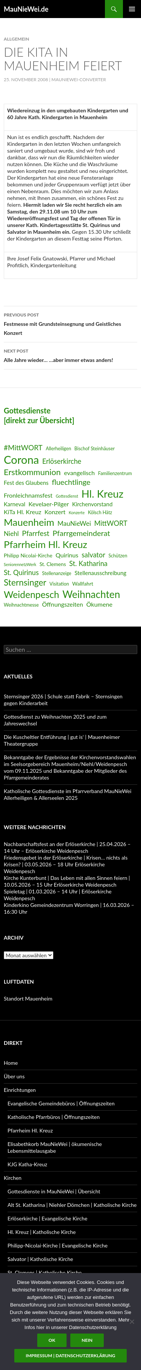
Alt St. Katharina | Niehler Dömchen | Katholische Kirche (72, 1205)
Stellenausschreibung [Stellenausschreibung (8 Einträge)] (100, 572)
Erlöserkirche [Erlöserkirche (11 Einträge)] (61, 461)
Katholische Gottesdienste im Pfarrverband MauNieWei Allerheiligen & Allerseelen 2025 (67, 794)
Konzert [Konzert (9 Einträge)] (54, 511)
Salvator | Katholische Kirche (40, 1259)
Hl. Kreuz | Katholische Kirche (42, 1232)
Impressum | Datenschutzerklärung (70, 1355)
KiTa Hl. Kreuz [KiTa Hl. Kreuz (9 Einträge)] (22, 511)
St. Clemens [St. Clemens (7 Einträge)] (52, 564)
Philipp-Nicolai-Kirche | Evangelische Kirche (58, 1245)
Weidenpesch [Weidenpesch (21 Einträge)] (31, 594)
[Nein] (131, 1321)
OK (52, 1340)
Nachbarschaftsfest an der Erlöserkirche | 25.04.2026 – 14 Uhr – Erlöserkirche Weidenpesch (67, 847)
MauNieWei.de (26, 9)
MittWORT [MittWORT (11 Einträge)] (110, 523)
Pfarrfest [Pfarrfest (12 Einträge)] (36, 533)
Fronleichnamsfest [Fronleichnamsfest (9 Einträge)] (28, 495)
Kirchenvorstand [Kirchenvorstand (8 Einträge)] (92, 504)
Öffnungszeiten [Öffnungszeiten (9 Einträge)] (62, 604)
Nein (87, 1340)
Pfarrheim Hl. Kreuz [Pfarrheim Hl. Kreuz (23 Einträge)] (45, 544)
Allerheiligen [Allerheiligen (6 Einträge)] (58, 448)
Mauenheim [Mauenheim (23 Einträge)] (29, 522)
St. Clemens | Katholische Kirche (45, 1272)
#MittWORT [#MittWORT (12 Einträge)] (23, 447)
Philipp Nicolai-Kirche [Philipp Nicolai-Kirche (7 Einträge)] (28, 555)
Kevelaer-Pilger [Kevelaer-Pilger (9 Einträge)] (49, 503)
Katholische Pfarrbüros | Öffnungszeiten (54, 1117)
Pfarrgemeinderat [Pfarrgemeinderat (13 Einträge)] (81, 532)
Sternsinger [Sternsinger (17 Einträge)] (25, 582)
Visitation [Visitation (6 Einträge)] (59, 584)
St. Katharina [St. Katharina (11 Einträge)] (88, 563)
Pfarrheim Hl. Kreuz (30, 1130)
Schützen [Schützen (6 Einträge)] (117, 556)
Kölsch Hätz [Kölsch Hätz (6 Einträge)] (100, 512)
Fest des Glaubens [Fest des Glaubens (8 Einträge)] (26, 482)
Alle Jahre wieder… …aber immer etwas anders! (70, 355)
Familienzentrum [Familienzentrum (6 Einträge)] (115, 473)
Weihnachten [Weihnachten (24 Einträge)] (91, 594)
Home (11, 1063)
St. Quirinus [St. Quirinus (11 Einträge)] (21, 572)
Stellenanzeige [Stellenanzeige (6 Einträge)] (56, 573)
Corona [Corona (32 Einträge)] (21, 459)
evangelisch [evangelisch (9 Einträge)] (79, 472)
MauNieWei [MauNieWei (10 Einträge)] (74, 523)
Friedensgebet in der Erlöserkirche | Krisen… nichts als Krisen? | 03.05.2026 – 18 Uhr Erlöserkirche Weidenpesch (65, 864)
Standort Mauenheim (28, 998)
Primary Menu (132, 9)
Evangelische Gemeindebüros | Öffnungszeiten (61, 1103)
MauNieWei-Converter (79, 79)
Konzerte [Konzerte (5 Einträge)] (77, 512)
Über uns (14, 1076)
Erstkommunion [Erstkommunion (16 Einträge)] (32, 472)
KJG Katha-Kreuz (27, 1164)
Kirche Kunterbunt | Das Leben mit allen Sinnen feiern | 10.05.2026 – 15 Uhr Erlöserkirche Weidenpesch (67, 881)
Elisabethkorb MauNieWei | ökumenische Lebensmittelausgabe (55, 1147)
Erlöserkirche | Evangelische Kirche (47, 1218)
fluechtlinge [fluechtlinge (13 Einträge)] (71, 481)
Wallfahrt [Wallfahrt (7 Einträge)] (82, 583)
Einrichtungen (20, 1090)
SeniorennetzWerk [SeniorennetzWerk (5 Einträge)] (20, 564)
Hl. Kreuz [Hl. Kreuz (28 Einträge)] (102, 493)
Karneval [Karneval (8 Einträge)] (14, 504)
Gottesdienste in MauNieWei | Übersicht (54, 1191)
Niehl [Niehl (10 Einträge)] (11, 533)
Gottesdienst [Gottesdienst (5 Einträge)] (67, 496)
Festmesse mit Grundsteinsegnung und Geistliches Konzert (70, 323)
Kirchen (12, 1178)
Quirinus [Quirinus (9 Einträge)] (67, 555)
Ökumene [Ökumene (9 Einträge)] (99, 604)
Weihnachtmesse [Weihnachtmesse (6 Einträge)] (21, 605)
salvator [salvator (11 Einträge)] (93, 555)
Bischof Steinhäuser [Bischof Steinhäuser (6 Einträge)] (94, 448)
